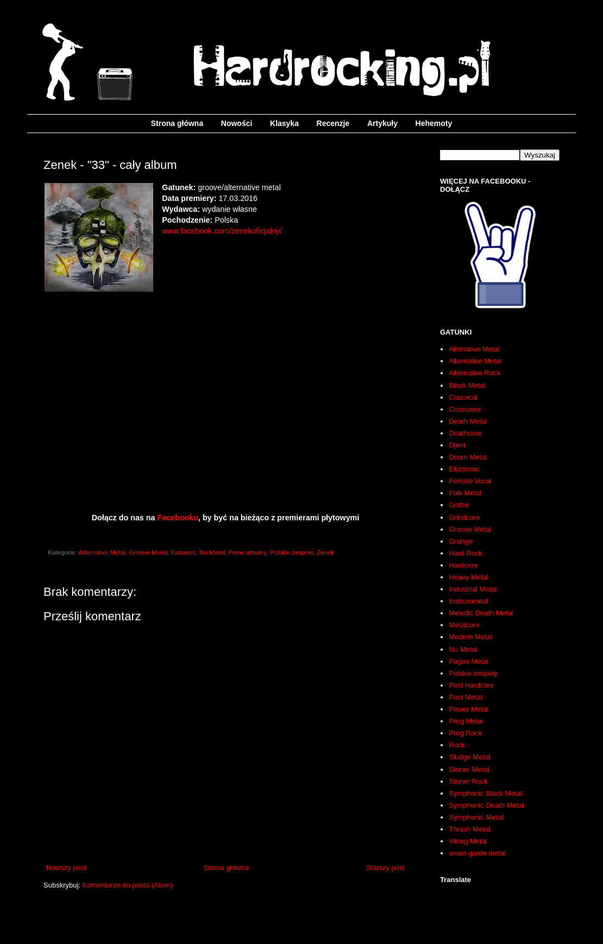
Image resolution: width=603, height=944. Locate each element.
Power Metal (468, 709)
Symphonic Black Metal (485, 793)
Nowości (237, 123)
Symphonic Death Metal (486, 805)
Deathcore (465, 433)
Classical (463, 397)
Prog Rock (465, 733)
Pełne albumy (247, 552)
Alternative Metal (101, 552)
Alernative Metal (474, 349)
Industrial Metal (473, 589)
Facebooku (177, 517)
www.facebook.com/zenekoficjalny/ (222, 230)
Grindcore (464, 517)
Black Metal (467, 385)
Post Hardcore (471, 685)
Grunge (460, 541)
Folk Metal (465, 493)
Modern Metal (470, 637)
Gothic (459, 505)
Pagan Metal (468, 661)
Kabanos (183, 552)
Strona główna (177, 123)
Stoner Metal (469, 769)
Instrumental (468, 601)
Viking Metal (468, 841)
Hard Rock (465, 553)
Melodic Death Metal (481, 613)
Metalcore (464, 625)
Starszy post (385, 868)
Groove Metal (148, 552)
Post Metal (465, 697)
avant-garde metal (477, 853)
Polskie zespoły (291, 552)
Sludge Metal (469, 757)
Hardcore (463, 565)
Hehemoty (434, 123)
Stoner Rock (468, 781)
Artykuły (382, 123)
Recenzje (333, 123)
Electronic (464, 469)
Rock (457, 745)
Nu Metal (212, 552)
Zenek (325, 552)
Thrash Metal (469, 829)
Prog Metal (466, 721)
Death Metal (468, 421)
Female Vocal (470, 481)
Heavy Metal (468, 577)
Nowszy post (66, 868)
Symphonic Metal (476, 817)
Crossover (465, 409)
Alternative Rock (474, 373)
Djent (457, 445)
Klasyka (284, 123)
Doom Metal (468, 457)
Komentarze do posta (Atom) (128, 885)
